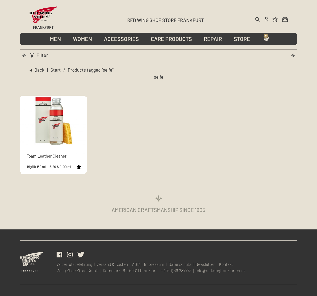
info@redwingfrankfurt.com (220, 270)
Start (55, 70)
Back (39, 70)
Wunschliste (275, 19)
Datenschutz (179, 264)
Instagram (70, 254)
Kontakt (226, 264)
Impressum (154, 264)
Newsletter (285, 19)
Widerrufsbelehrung (74, 264)
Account (266, 19)
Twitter (80, 254)
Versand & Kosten (112, 264)
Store (242, 38)
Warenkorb (266, 38)
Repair (213, 38)
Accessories (121, 38)
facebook (59, 254)
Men (55, 38)
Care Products (171, 38)
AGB (136, 264)
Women (82, 38)
